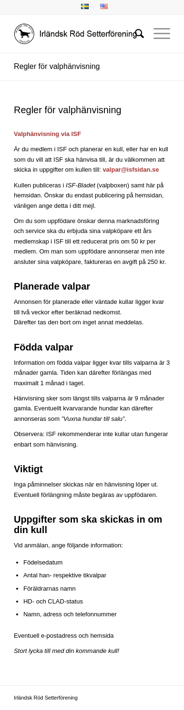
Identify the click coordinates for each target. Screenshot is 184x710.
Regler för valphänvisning (57, 66)
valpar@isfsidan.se (130, 169)
